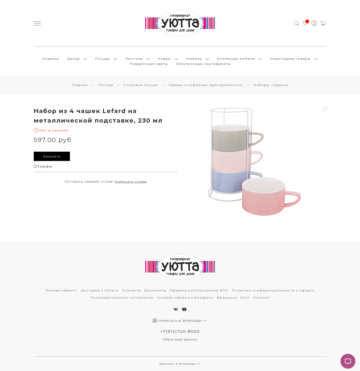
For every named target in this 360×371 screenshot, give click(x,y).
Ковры (164, 58)
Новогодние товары (290, 58)
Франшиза (227, 297)
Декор (73, 58)
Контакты (131, 290)
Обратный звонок (180, 339)
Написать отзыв (131, 181)
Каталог (262, 297)
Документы (155, 290)
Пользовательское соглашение (122, 297)
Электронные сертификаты (203, 64)
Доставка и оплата (100, 290)
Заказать (52, 156)
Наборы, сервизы (270, 85)
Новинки (50, 58)
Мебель (194, 58)
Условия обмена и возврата (185, 297)
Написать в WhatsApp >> (180, 320)
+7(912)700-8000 (180, 331)
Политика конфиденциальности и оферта (273, 290)
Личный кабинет (62, 290)
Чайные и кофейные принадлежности (205, 85)
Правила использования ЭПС (199, 290)
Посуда (102, 58)
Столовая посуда (141, 85)
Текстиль (134, 58)
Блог (245, 297)
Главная (80, 85)
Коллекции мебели (236, 58)
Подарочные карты (149, 64)
